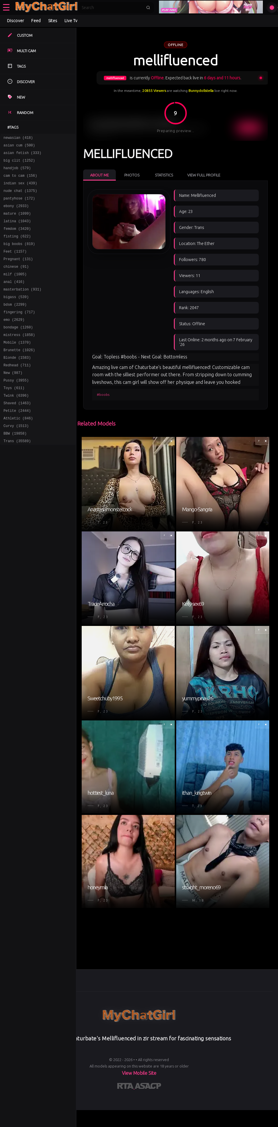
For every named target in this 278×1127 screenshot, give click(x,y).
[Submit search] (148, 8)
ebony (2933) (16, 214)
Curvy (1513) (16, 459)
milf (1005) (15, 290)
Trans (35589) (17, 476)
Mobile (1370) (17, 366)
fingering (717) (19, 332)
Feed (36, 20)
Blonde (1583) (17, 383)
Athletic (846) (18, 451)
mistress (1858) (19, 358)
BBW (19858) (15, 468)
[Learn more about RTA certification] (126, 1087)
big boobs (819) (19, 256)
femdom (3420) (17, 239)
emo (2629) (14, 341)
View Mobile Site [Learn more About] (139, 1073)
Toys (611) (14, 417)
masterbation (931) (22, 307)
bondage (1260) (18, 349)
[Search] (112, 7)
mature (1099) (17, 222)
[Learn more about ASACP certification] (148, 1087)
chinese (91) (16, 282)
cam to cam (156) (20, 180)
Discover (15, 20)
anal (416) (14, 299)
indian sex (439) (20, 189)
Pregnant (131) (18, 273)
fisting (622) (17, 248)
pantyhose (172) (19, 206)
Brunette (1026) (19, 375)
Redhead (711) (17, 392)
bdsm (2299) (15, 324)
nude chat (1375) (20, 197)
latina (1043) (17, 231)
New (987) (13, 400)
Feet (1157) (15, 265)
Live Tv (70, 20)
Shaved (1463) (17, 434)
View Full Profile (203, 175)
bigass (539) (16, 316)
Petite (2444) (17, 442)
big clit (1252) (19, 163)
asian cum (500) (19, 146)
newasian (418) (18, 138)
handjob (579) (17, 172)
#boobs (103, 394)
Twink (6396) (16, 426)
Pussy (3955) (16, 409)
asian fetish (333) (22, 155)
